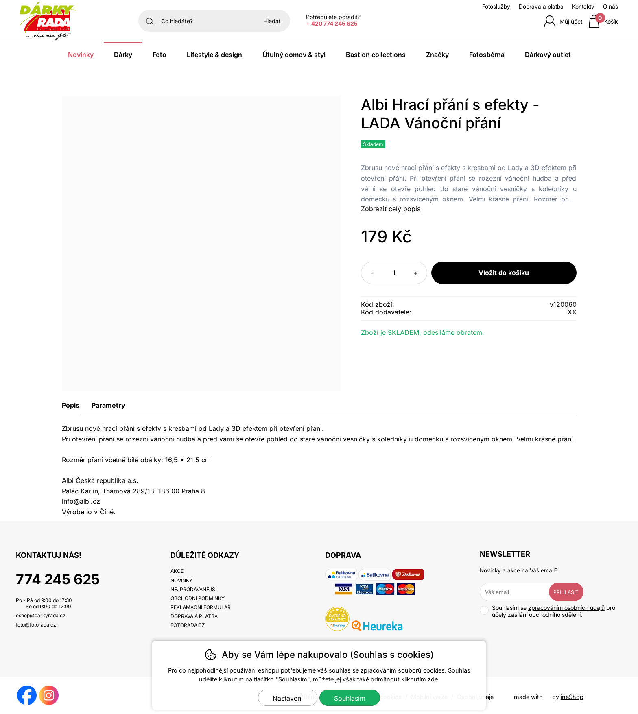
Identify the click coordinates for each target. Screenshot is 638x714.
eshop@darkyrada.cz (41, 615)
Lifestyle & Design (214, 54)
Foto (159, 54)
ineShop (572, 696)
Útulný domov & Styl (294, 54)
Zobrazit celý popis (390, 209)
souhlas (340, 670)
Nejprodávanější (193, 589)
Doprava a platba (541, 6)
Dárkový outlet (548, 54)
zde (433, 679)
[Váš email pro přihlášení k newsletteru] (520, 592)
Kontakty (583, 6)
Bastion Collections (376, 54)
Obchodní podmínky (197, 598)
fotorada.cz (187, 625)
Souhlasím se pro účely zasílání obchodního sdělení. (547, 611)
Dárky (123, 54)
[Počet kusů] (394, 273)
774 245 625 (58, 579)
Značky (437, 54)
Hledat (272, 20)
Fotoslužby (496, 6)
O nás (610, 6)
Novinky (81, 54)
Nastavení (288, 698)
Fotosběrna (487, 54)
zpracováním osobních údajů (566, 607)
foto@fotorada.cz (36, 625)
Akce (177, 571)
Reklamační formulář (200, 607)
